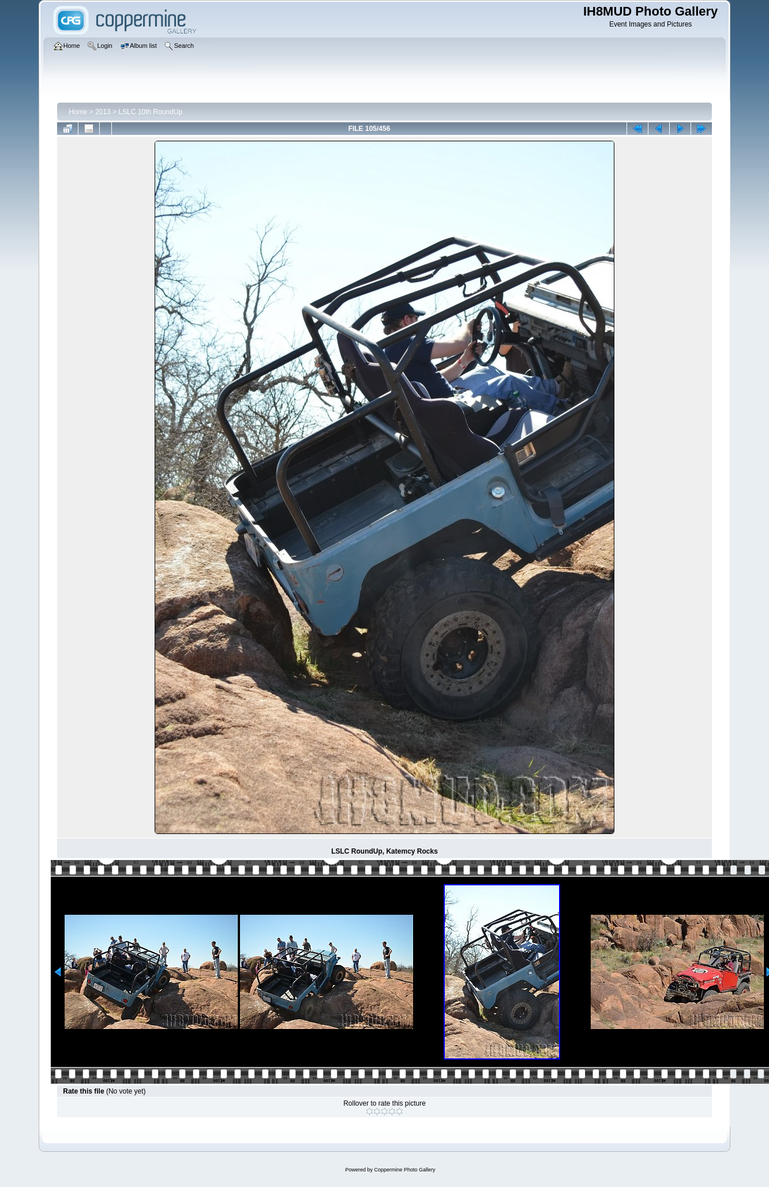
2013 (103, 112)
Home (78, 112)
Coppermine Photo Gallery (404, 1170)
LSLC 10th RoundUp (150, 112)
